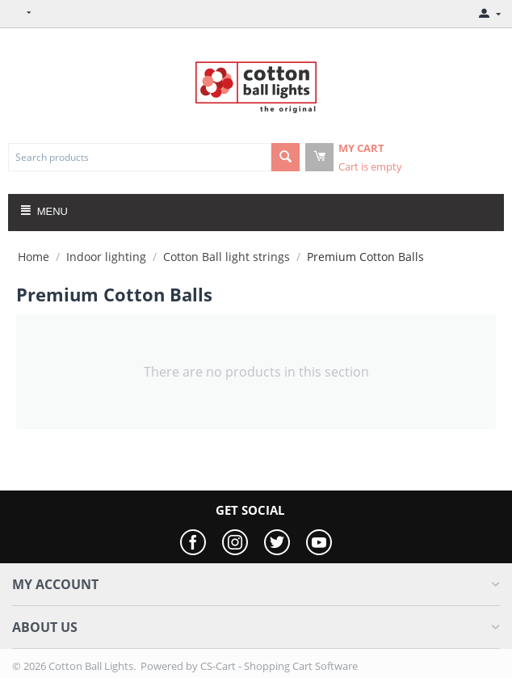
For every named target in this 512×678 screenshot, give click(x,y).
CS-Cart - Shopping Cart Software (279, 666)
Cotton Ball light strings (226, 256)
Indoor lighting (106, 256)
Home (33, 256)
